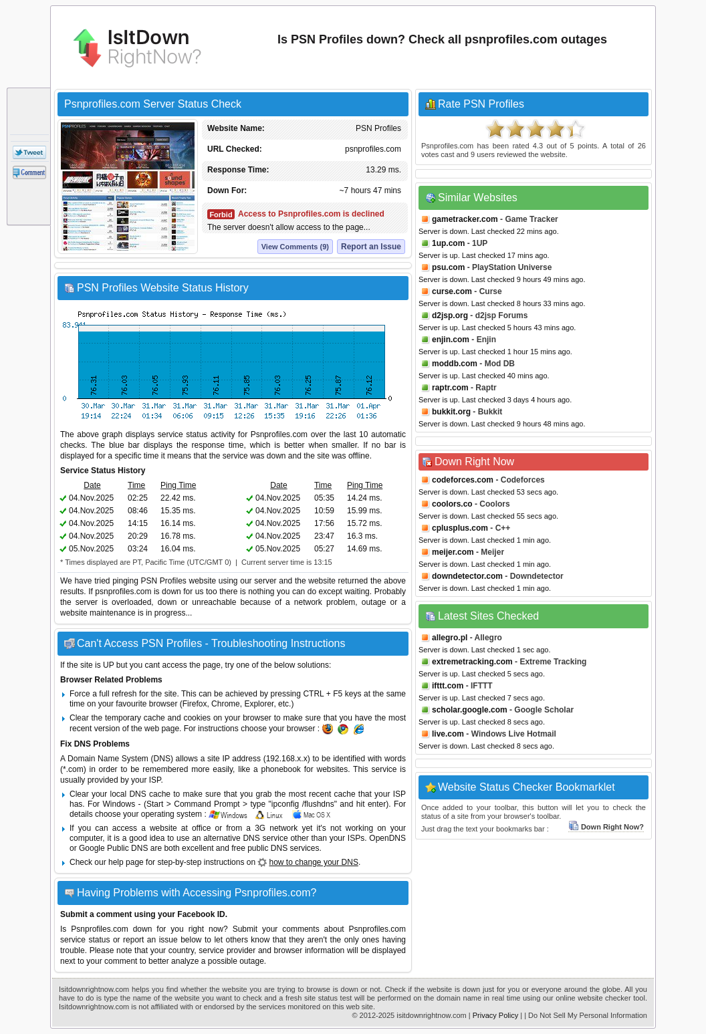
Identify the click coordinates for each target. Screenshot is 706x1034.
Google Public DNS (113, 848)
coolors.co (452, 504)
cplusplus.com (460, 528)
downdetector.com (467, 576)
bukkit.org (451, 411)
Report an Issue (371, 246)
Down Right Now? (606, 827)
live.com (448, 734)
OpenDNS (387, 838)
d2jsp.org (450, 315)
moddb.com (454, 363)
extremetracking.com (472, 661)
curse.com (452, 291)
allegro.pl (449, 637)
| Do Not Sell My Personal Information (585, 1015)
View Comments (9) (295, 247)
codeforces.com (462, 480)
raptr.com (450, 387)
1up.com (448, 243)
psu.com (448, 267)
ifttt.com (447, 685)
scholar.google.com (469, 710)
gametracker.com (465, 219)
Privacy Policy (495, 1015)
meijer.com (453, 552)
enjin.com (450, 339)
